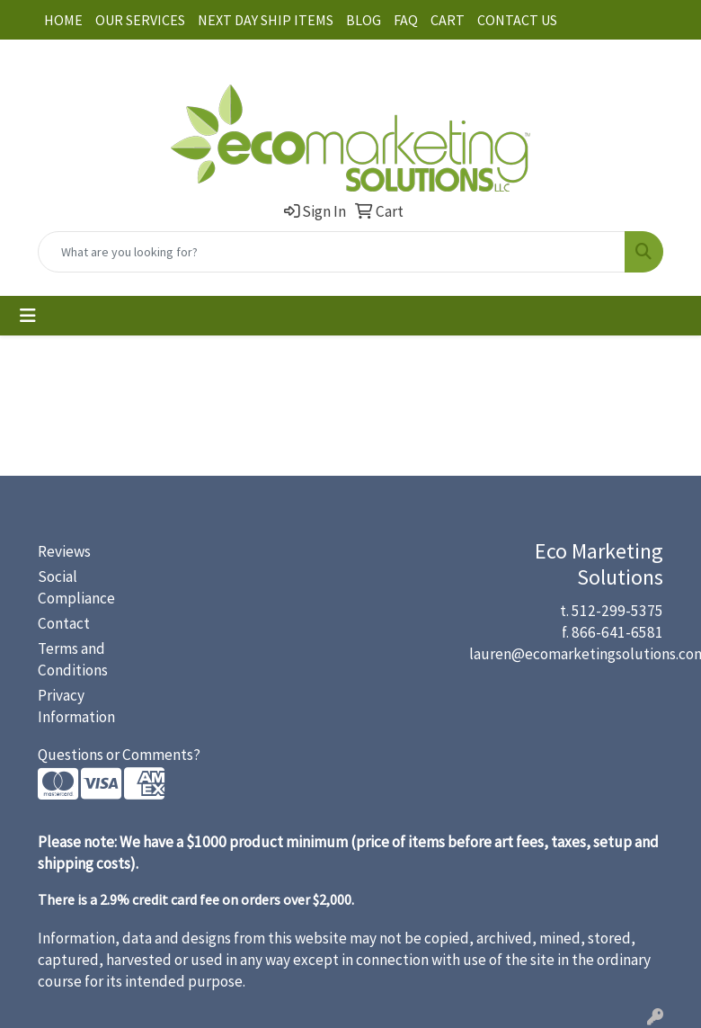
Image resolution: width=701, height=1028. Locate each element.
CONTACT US (517, 20)
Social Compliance (76, 587)
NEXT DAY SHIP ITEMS (265, 20)
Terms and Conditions (73, 659)
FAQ (406, 20)
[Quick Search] (332, 252)
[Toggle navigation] (28, 315)
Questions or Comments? (119, 754)
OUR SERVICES (140, 20)
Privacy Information (76, 706)
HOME (63, 20)
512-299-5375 (617, 611)
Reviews (64, 551)
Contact (64, 623)
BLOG (363, 20)
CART (447, 20)
